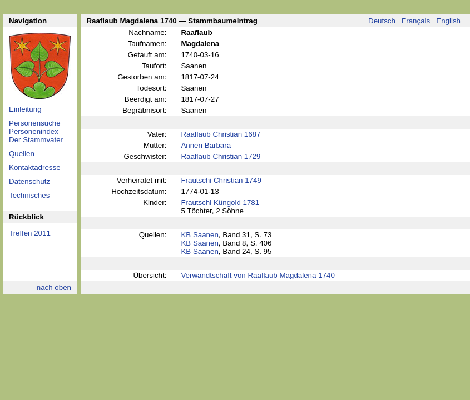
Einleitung (25, 109)
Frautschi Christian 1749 (221, 180)
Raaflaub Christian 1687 (220, 134)
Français (416, 21)
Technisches (29, 195)
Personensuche (35, 123)
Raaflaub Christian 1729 (220, 156)
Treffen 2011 (30, 233)
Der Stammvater (36, 140)
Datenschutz (29, 181)
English (448, 21)
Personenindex (33, 131)
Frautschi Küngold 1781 (220, 202)
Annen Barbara (206, 145)
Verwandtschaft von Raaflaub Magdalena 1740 (257, 275)
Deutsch (381, 21)
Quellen (21, 153)
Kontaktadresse (35, 167)
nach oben (54, 287)
